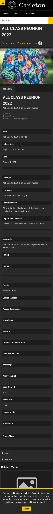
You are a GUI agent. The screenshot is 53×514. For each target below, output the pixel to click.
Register (7, 459)
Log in (5, 14)
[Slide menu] (2, 2)
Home (16, 14)
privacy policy (44, 499)
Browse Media (29, 14)
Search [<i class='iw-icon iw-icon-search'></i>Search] (51, 20)
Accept (26, 508)
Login (6, 453)
